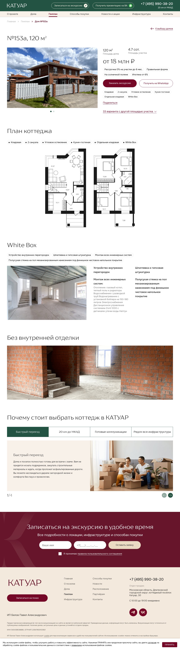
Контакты (168, 14)
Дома (33, 14)
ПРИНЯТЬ (169, 645)
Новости (97, 583)
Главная (11, 21)
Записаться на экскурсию (68, 5)
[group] (52, 78)
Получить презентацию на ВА (111, 5)
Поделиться (110, 102)
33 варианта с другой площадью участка (128, 111)
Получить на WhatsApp (156, 83)
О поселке (69, 583)
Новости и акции (110, 14)
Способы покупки (79, 14)
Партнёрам (99, 594)
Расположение (101, 588)
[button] (10, 80)
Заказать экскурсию (120, 83)
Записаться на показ (27, 597)
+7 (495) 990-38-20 (157, 4)
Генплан (53, 14)
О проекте (12, 14)
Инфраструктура (141, 14)
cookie (46, 636)
